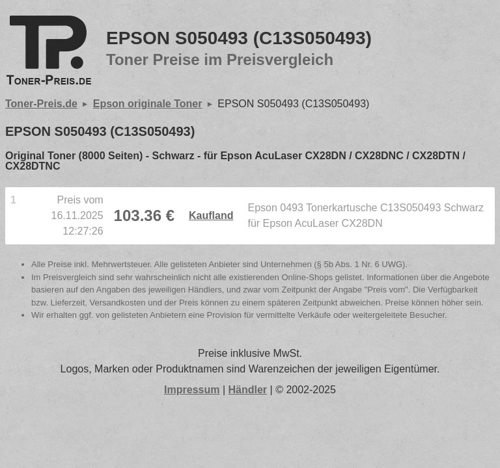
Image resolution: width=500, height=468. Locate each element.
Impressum (191, 389)
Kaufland (211, 215)
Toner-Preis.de (41, 103)
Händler (248, 389)
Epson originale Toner (147, 103)
